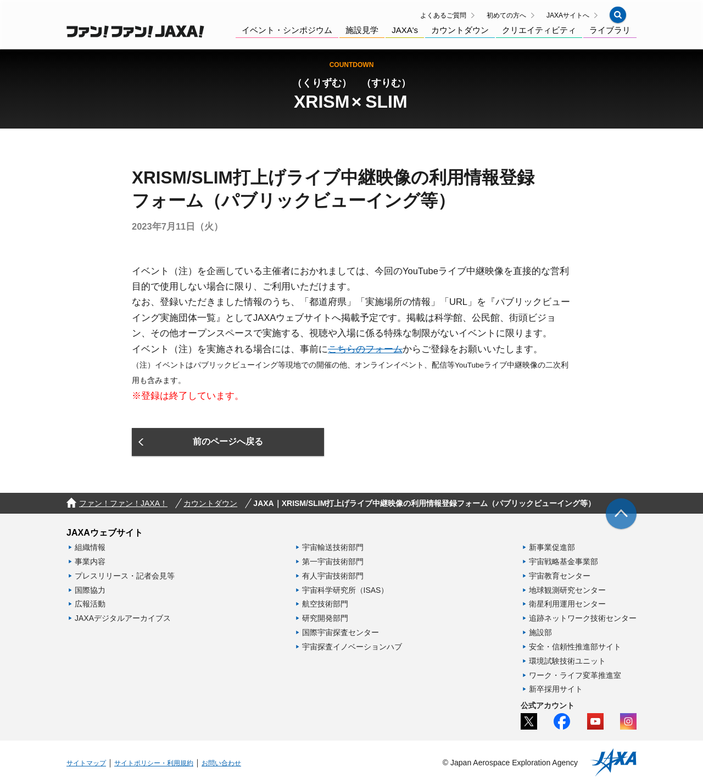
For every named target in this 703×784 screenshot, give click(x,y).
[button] (618, 15)
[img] (621, 513)
